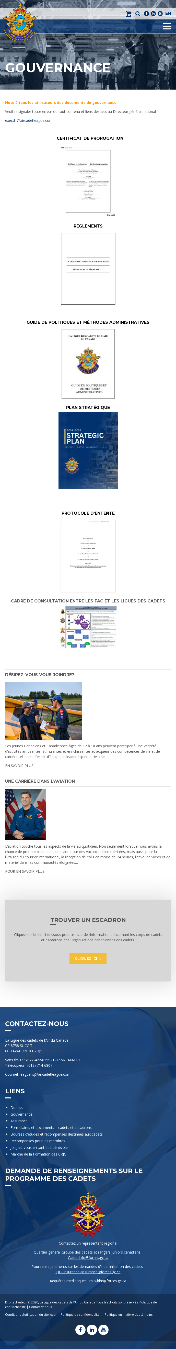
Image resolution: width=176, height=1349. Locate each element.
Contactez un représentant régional (88, 1243)
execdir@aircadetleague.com (29, 120)
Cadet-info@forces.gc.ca (88, 1257)
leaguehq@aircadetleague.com (45, 1074)
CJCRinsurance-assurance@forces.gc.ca (88, 1271)
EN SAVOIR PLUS (19, 765)
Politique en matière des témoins (128, 1314)
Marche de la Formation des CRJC (38, 1154)
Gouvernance (21, 1114)
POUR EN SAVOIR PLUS (24, 871)
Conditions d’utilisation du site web (30, 1314)
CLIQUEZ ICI (86, 958)
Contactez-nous (40, 1307)
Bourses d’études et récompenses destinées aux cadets (56, 1134)
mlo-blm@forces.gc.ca (107, 1280)
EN (168, 13)
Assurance (19, 1120)
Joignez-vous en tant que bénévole (39, 1147)
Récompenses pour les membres (37, 1140)
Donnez (17, 1107)
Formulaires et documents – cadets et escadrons (51, 1127)
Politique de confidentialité (80, 1314)
